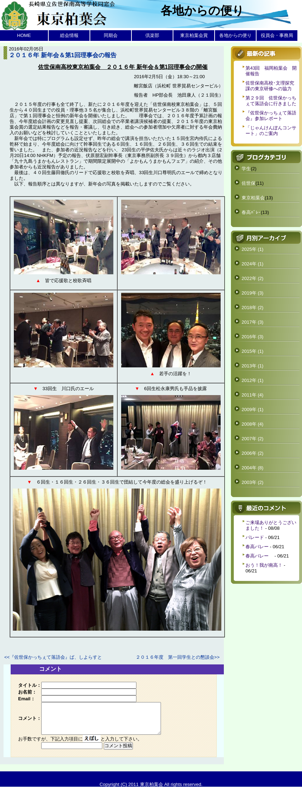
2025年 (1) (252, 249)
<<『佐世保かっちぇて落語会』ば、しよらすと (53, 657)
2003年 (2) (252, 482)
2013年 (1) (252, 365)
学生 (246, 168)
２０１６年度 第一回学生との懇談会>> (178, 657)
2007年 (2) (252, 438)
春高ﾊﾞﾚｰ (251, 212)
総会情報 (69, 35)
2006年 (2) (252, 453)
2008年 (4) (252, 424)
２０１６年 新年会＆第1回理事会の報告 (63, 55)
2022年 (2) (252, 278)
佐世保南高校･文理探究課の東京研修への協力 (270, 85)
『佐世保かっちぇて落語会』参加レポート (271, 115)
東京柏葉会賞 (194, 35)
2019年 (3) (252, 293)
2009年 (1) (252, 409)
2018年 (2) (252, 307)
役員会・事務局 (277, 35)
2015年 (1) (252, 351)
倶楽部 (152, 35)
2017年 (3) (252, 322)
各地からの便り (235, 35)
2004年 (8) (252, 467)
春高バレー (257, 546)
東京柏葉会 (253, 197)
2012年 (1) (252, 380)
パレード (255, 537)
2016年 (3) (252, 336)
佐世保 (248, 183)
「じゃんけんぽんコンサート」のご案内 (271, 130)
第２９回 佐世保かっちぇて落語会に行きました (271, 100)
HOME (24, 35)
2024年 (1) (252, 263)
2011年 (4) (252, 395)
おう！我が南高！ (264, 565)
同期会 (111, 35)
